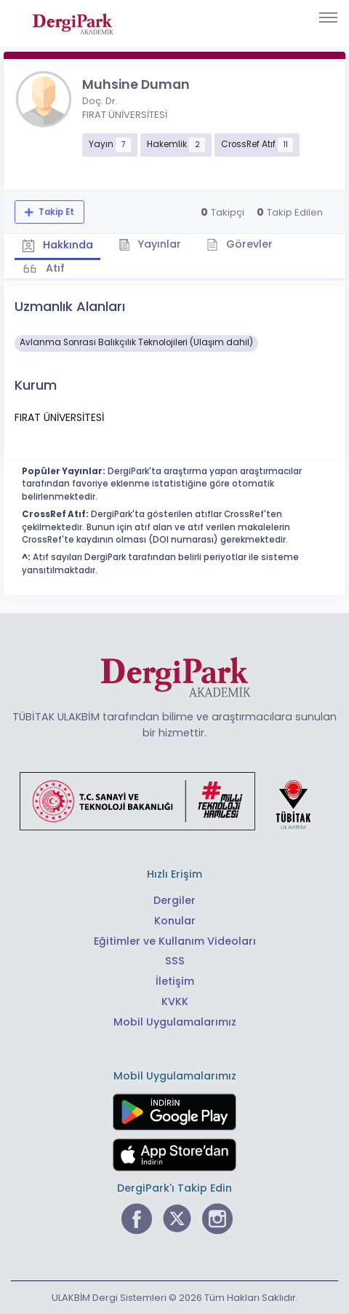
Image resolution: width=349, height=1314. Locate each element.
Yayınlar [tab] (150, 244)
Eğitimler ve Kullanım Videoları (175, 941)
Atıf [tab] (54, 268)
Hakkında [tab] (57, 245)
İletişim (175, 981)
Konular (175, 920)
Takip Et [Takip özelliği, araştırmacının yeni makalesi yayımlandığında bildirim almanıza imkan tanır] (55, 212)
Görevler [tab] (239, 244)
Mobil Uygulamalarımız (174, 1022)
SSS (175, 960)
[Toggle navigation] (328, 17)
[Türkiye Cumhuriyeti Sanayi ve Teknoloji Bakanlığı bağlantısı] (174, 800)
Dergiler (174, 900)
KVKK (174, 1001)
